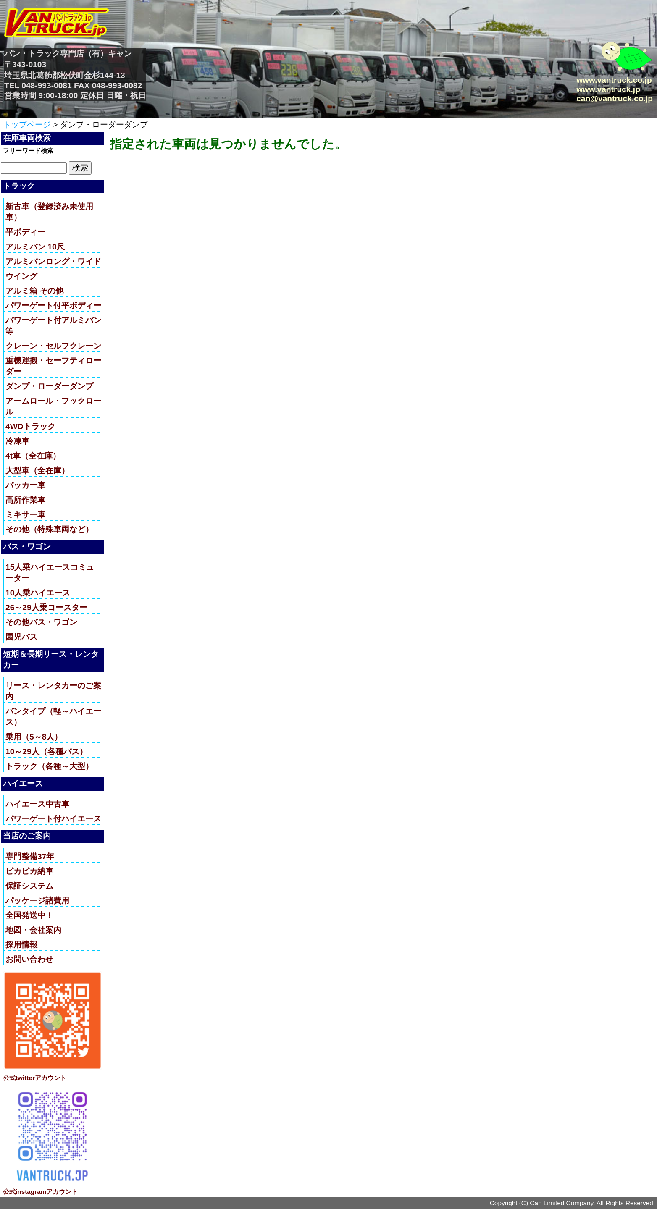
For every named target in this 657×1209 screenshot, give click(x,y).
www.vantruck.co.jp (614, 80)
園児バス (21, 636)
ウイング (21, 276)
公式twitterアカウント (34, 1077)
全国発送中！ (29, 915)
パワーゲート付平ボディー (53, 305)
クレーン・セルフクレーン (53, 345)
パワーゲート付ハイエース (53, 818)
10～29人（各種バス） (46, 751)
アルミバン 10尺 (35, 246)
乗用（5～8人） (33, 736)
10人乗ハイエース (37, 592)
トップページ (27, 124)
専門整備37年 (29, 856)
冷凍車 (17, 441)
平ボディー (25, 232)
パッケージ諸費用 (37, 900)
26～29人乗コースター (46, 607)
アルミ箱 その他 (34, 290)
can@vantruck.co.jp (614, 98)
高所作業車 (25, 500)
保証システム (29, 885)
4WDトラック (30, 426)
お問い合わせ (29, 959)
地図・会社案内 (33, 930)
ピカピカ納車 (29, 871)
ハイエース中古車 (37, 804)
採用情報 (21, 944)
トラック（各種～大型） (49, 766)
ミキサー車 (25, 514)
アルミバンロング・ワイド (53, 261)
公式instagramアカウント (40, 1191)
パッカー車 (25, 485)
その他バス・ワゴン (41, 622)
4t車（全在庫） (32, 455)
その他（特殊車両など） (49, 529)
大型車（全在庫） (37, 470)
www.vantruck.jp (608, 89)
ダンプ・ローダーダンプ (49, 386)
